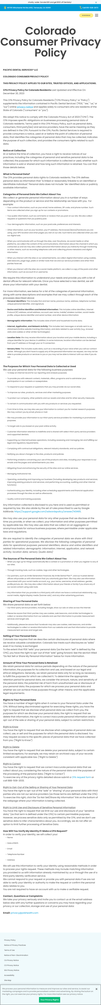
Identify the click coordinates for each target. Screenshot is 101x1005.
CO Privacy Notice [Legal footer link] (11, 965)
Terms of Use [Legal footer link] (9, 950)
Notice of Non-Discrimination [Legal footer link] (16, 955)
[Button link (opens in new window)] (50, 8)
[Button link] (86, 15)
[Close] (96, 989)
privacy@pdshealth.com (24, 912)
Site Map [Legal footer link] (7, 980)
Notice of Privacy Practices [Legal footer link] (15, 945)
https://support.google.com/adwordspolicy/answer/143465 (47, 511)
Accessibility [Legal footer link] (9, 975)
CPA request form (81, 777)
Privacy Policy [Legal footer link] (10, 940)
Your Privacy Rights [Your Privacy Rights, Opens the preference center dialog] (49, 999)
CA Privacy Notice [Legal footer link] (11, 960)
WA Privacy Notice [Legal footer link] (11, 970)
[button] (96, 15)
